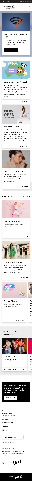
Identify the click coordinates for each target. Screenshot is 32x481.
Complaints (5, 456)
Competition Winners (16, 453)
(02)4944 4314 (8, 422)
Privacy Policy (6, 451)
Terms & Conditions (18, 451)
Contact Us (5, 453)
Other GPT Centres (9, 437)
